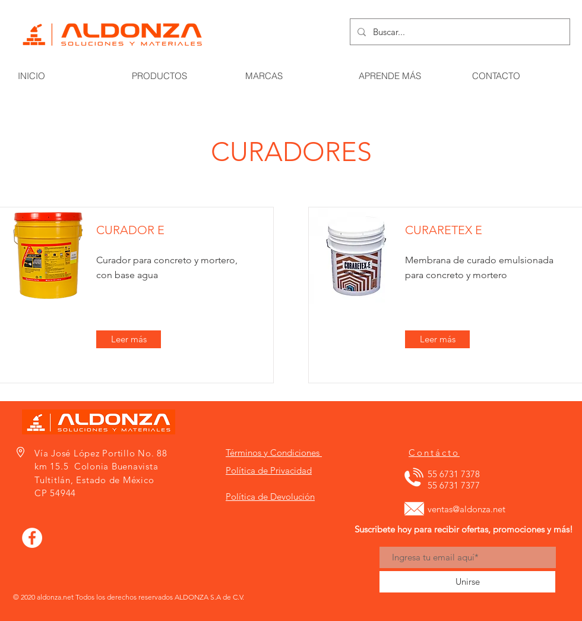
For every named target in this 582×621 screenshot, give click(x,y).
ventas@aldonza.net (466, 509)
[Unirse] (467, 581)
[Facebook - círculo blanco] (32, 538)
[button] (560, 49)
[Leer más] (128, 339)
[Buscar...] (459, 32)
